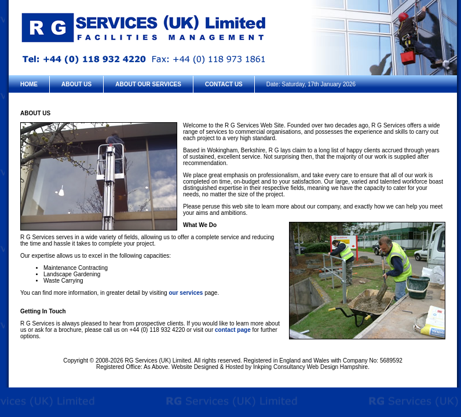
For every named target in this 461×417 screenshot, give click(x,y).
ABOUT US (76, 84)
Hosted (234, 367)
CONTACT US (224, 84)
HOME (29, 84)
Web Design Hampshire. (338, 367)
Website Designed (194, 367)
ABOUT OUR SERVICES (148, 84)
